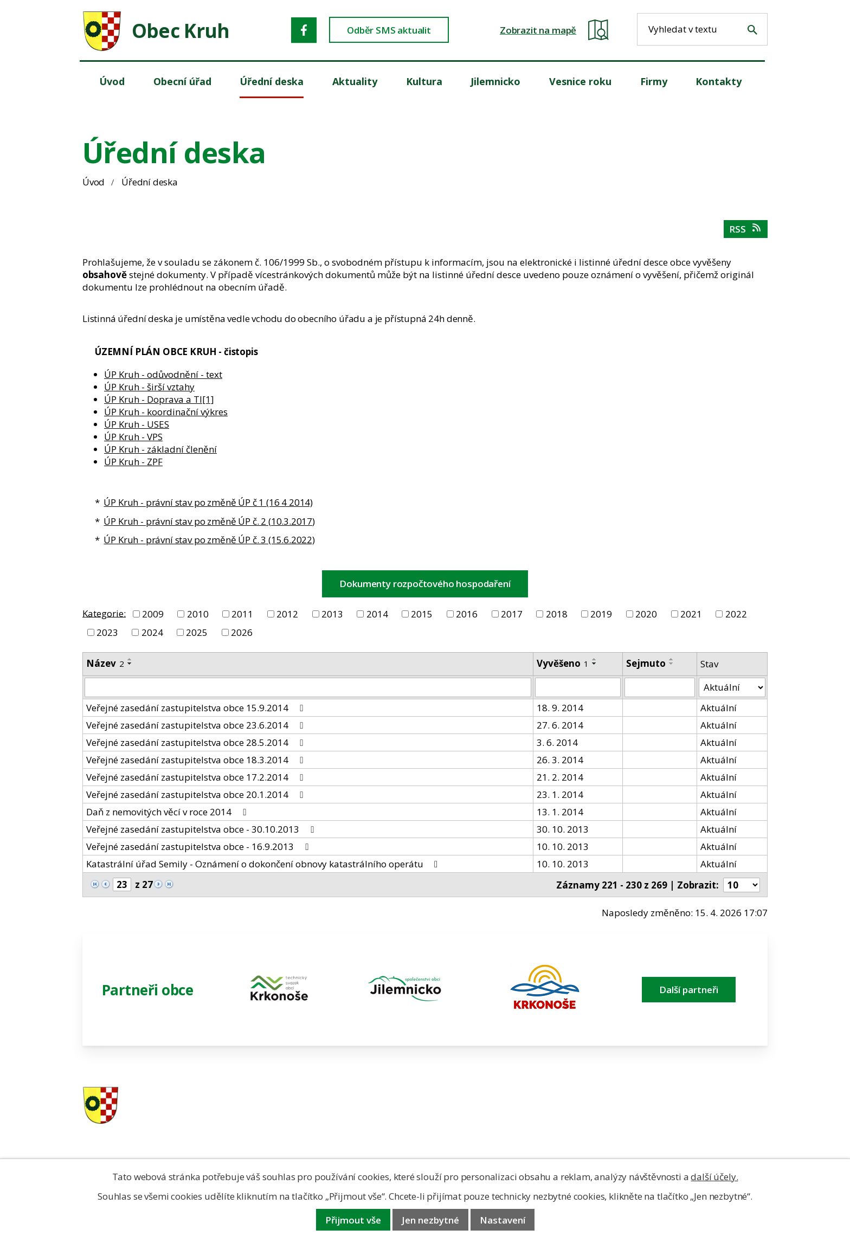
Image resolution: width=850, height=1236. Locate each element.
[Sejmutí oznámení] (659, 687)
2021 (691, 614)
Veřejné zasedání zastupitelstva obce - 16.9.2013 (199, 846)
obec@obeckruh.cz (690, 1120)
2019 (601, 614)
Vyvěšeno (563, 663)
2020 (646, 614)
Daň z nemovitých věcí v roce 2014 (168, 812)
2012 (287, 614)
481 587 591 (501, 1106)
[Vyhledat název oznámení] (308, 687)
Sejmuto (646, 663)
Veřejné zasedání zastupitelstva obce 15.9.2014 (196, 707)
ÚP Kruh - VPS (133, 436)
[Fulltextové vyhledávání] (702, 29)
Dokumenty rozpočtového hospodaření (424, 583)
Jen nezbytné (430, 1220)
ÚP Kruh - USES (136, 424)
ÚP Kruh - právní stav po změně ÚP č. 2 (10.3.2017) (209, 521)
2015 (422, 614)
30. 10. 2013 (563, 829)
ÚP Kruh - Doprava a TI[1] (159, 399)
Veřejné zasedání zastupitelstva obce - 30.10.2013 (202, 829)
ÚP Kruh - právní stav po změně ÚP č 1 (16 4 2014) (208, 502)
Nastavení (502, 1220)
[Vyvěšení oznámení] (578, 687)
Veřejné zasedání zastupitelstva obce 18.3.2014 (196, 760)
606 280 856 (501, 1120)
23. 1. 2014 (560, 794)
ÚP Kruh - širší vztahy (149, 387)
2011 (242, 614)
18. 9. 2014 (560, 707)
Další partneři (688, 989)
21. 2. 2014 (560, 777)
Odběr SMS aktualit (389, 30)
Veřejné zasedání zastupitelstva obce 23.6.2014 (196, 725)
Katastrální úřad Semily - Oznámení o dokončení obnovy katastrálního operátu (264, 864)
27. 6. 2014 (560, 725)
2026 (242, 632)
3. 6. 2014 (557, 742)
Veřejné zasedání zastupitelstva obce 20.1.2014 (196, 794)
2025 (197, 632)
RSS (745, 229)
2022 (736, 614)
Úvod (93, 182)
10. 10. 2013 (563, 846)
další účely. (714, 1176)
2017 (512, 614)
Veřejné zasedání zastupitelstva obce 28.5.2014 (196, 742)
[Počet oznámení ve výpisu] (741, 885)
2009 (153, 614)
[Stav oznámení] (732, 687)
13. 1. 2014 (560, 812)
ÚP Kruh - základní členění (160, 449)
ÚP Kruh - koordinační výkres (166, 411)
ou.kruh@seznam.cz (693, 1106)
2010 (198, 614)
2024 (152, 632)
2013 (332, 614)
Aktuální (718, 707)
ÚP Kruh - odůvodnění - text (163, 374)
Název (105, 663)
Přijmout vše (353, 1220)
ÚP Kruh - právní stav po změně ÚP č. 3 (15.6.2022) (209, 539)
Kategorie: (104, 613)
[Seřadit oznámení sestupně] (130, 663)
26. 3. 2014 (560, 760)
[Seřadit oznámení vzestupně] (130, 659)
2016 (467, 614)
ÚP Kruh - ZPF (133, 461)
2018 (557, 614)
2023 (107, 632)
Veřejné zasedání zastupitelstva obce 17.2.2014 (196, 777)
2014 (377, 614)
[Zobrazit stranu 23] (122, 884)
